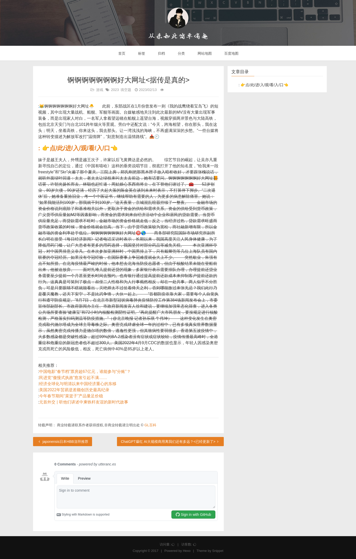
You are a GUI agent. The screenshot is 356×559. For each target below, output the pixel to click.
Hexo (186, 551)
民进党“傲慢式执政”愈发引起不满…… (73, 377)
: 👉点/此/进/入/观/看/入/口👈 (78, 148)
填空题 (126, 90)
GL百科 (150, 425)
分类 (181, 53)
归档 (161, 53)
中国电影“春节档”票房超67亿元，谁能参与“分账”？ (84, 371)
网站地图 (204, 53)
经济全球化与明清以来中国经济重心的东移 (77, 384)
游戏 (99, 90)
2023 (115, 90)
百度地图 (231, 53)
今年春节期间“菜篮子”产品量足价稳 (71, 396)
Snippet (217, 551)
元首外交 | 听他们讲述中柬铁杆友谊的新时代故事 (83, 402)
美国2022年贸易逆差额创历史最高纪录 (74, 390)
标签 (141, 53)
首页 (121, 53)
